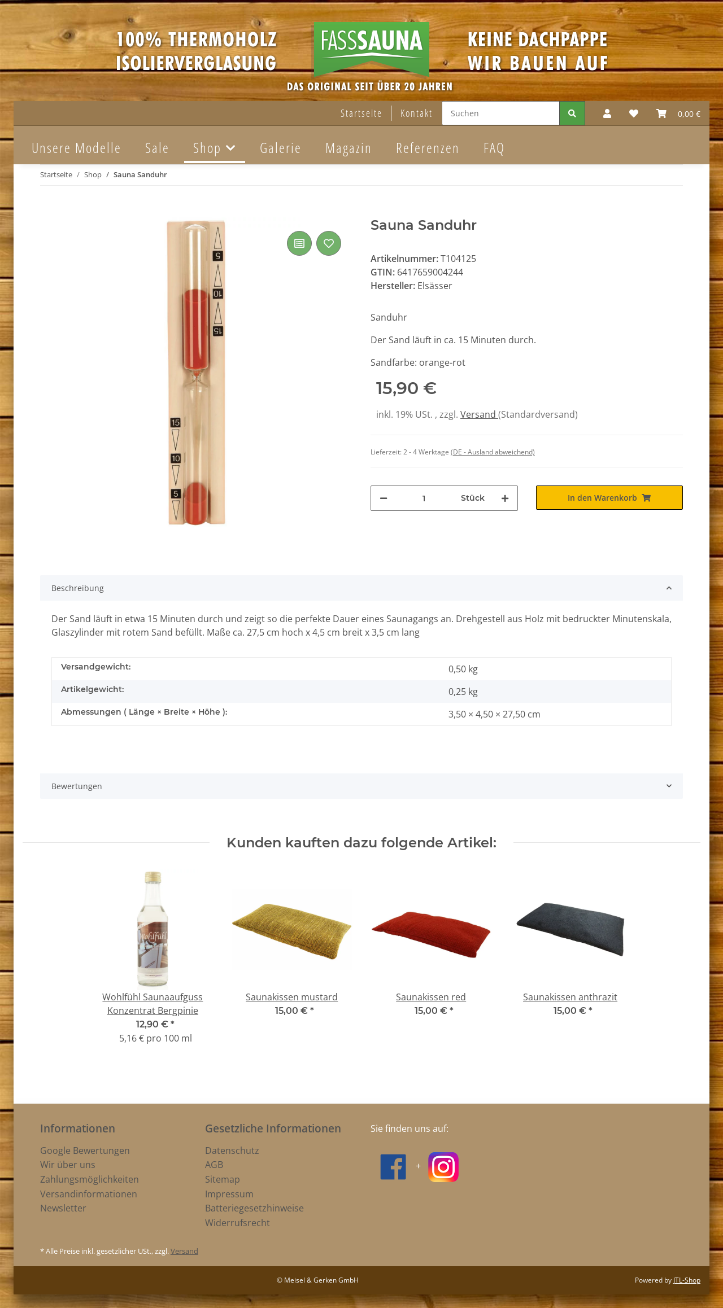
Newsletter (63, 1208)
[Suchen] (501, 113)
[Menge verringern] (383, 498)
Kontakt (416, 113)
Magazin (348, 147)
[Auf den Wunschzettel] (328, 243)
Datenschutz (232, 1150)
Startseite (361, 113)
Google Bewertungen (85, 1150)
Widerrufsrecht (237, 1223)
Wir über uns (67, 1164)
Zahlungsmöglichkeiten (89, 1179)
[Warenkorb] (678, 113)
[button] (607, 113)
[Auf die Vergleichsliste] (299, 243)
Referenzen (428, 147)
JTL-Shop (686, 1280)
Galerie (281, 147)
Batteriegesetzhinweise (254, 1208)
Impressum (229, 1194)
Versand (479, 414)
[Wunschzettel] (633, 113)
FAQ (494, 147)
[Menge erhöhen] (505, 498)
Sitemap (222, 1179)
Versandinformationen (88, 1194)
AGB (214, 1164)
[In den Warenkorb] (49, 211)
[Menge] (424, 498)
